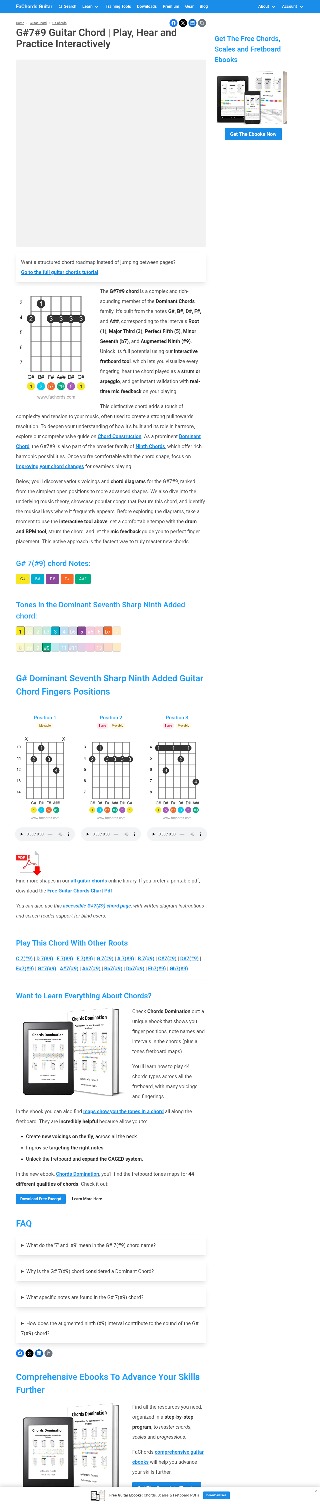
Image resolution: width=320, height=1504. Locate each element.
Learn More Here (87, 1198)
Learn (87, 6)
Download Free (216, 1495)
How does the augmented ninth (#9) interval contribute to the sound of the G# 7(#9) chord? (109, 1328)
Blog (204, 6)
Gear (189, 6)
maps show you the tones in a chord (123, 1111)
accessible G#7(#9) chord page (97, 906)
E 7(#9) (65, 959)
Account (289, 6)
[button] (68, 6)
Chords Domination (77, 1174)
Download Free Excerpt (41, 1198)
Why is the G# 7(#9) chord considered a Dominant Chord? (90, 1271)
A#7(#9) (69, 969)
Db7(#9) (135, 969)
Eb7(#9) (157, 969)
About (263, 6)
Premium (171, 6)
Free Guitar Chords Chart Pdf (79, 891)
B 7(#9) (146, 959)
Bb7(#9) (113, 969)
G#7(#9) (47, 969)
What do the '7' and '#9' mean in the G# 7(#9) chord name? (91, 1245)
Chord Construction (120, 436)
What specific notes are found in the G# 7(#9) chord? (84, 1297)
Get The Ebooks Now (253, 134)
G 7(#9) (105, 959)
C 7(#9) (24, 959)
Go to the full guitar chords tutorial (59, 272)
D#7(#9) (189, 959)
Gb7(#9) (179, 969)
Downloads (147, 6)
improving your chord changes (50, 466)
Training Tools (118, 6)
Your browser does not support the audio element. (45, 834)
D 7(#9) (44, 959)
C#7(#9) (167, 959)
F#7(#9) (25, 969)
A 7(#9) (125, 959)
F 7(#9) (85, 959)
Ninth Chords (150, 446)
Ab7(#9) (91, 969)
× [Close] (315, 1491)
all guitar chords (89, 881)
